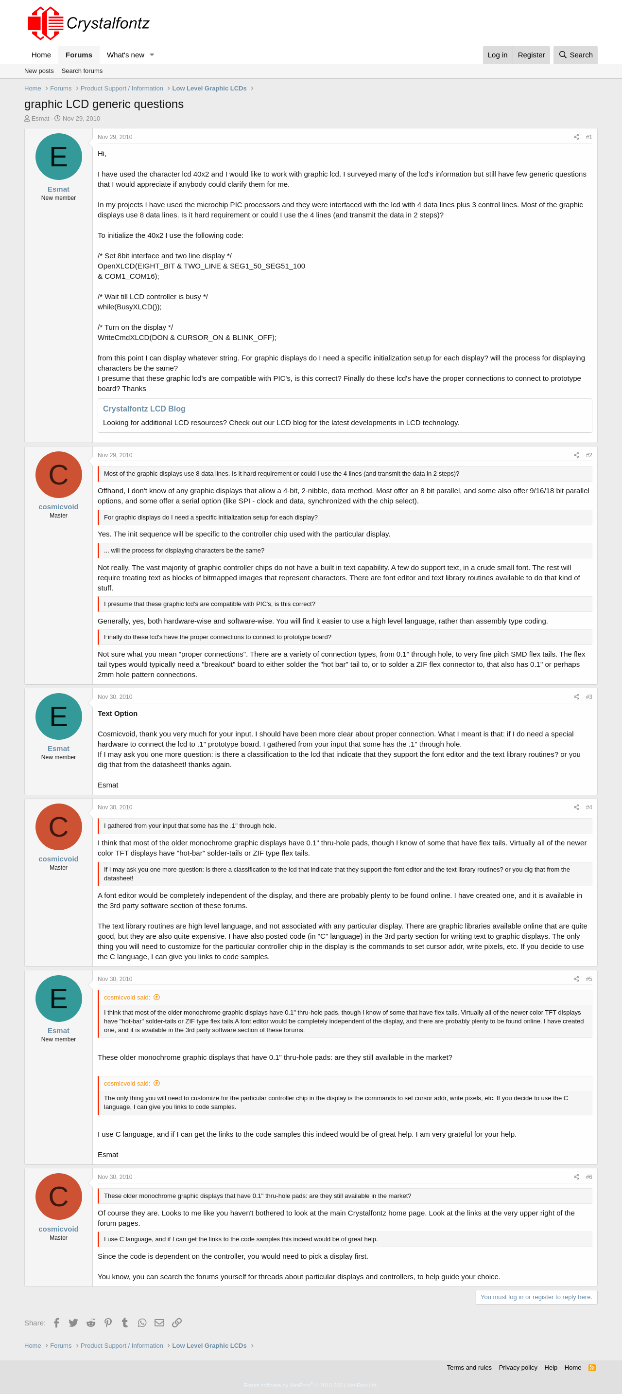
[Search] (575, 55)
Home (41, 55)
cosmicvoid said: (127, 997)
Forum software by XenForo (311, 1385)
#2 (589, 455)
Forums (79, 55)
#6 (589, 1177)
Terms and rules (469, 1367)
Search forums (82, 70)
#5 (589, 979)
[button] (152, 55)
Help (551, 1367)
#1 (589, 137)
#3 (589, 697)
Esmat (41, 118)
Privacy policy (518, 1367)
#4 (589, 807)
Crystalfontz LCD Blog (144, 409)
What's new (125, 55)
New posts (39, 70)
